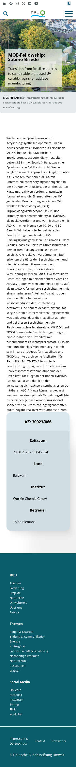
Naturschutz (18, 661)
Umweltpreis (18, 603)
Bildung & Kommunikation (27, 636)
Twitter (14, 704)
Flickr (13, 709)
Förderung (17, 588)
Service (14, 612)
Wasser (15, 670)
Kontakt (40, 741)
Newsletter (58, 741)
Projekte (15, 593)
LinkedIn (15, 690)
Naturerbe (17, 598)
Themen (15, 583)
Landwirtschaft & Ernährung (29, 651)
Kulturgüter (18, 646)
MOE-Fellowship (12, 97)
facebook (16, 695)
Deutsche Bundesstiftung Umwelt (38, 755)
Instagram (17, 700)
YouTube (16, 714)
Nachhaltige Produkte (24, 656)
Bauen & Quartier (22, 632)
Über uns (16, 607)
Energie (15, 641)
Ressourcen (18, 666)
